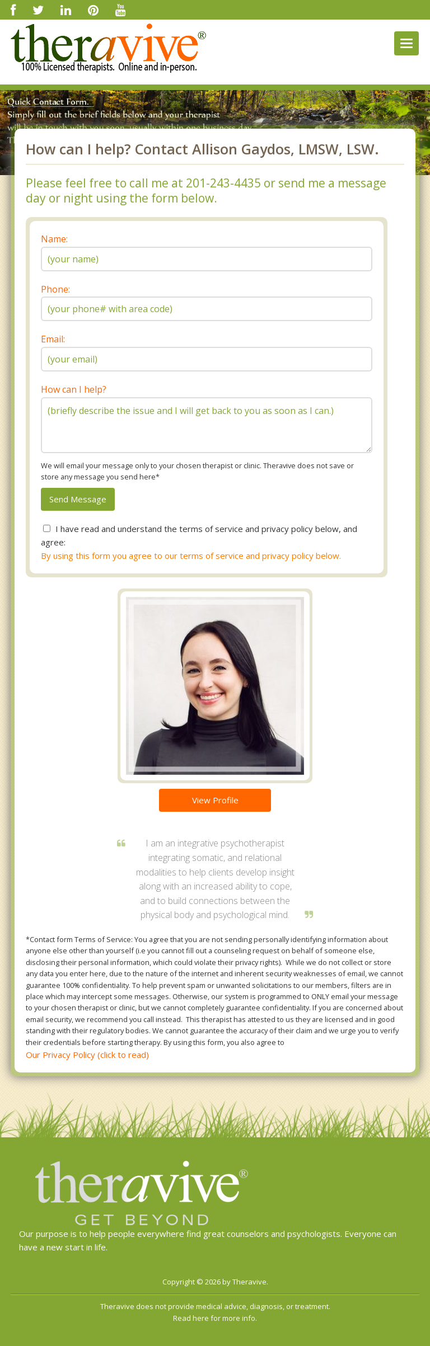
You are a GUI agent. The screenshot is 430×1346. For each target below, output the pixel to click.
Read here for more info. (215, 1318)
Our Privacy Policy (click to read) (87, 1054)
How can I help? (73, 389)
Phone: (55, 289)
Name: (54, 239)
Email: (53, 339)
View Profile (215, 800)
